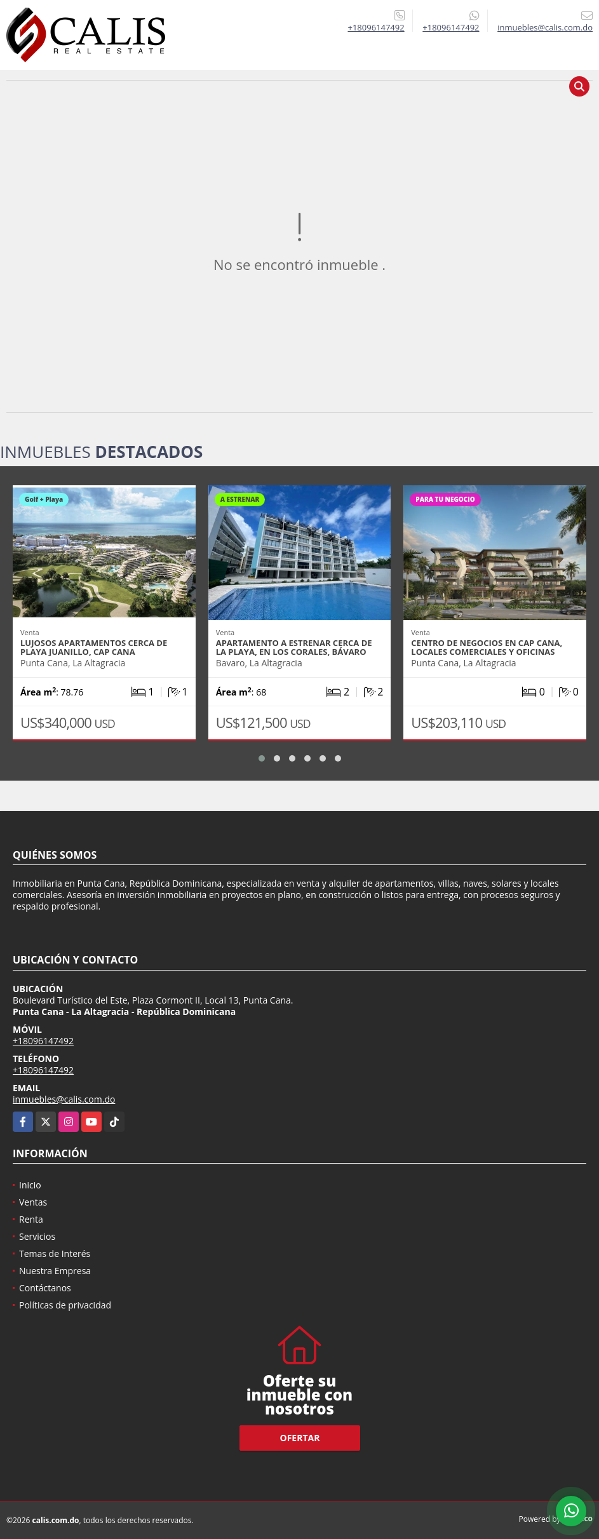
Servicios (37, 1236)
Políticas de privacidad (65, 1305)
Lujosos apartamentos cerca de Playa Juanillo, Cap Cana (93, 647)
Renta (31, 1219)
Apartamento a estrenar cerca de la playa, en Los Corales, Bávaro (294, 647)
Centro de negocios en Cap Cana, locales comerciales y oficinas (486, 647)
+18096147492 (375, 27)
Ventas (33, 1202)
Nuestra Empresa (55, 1271)
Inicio (30, 1185)
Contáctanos (45, 1288)
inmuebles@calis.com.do (64, 1099)
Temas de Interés (54, 1253)
